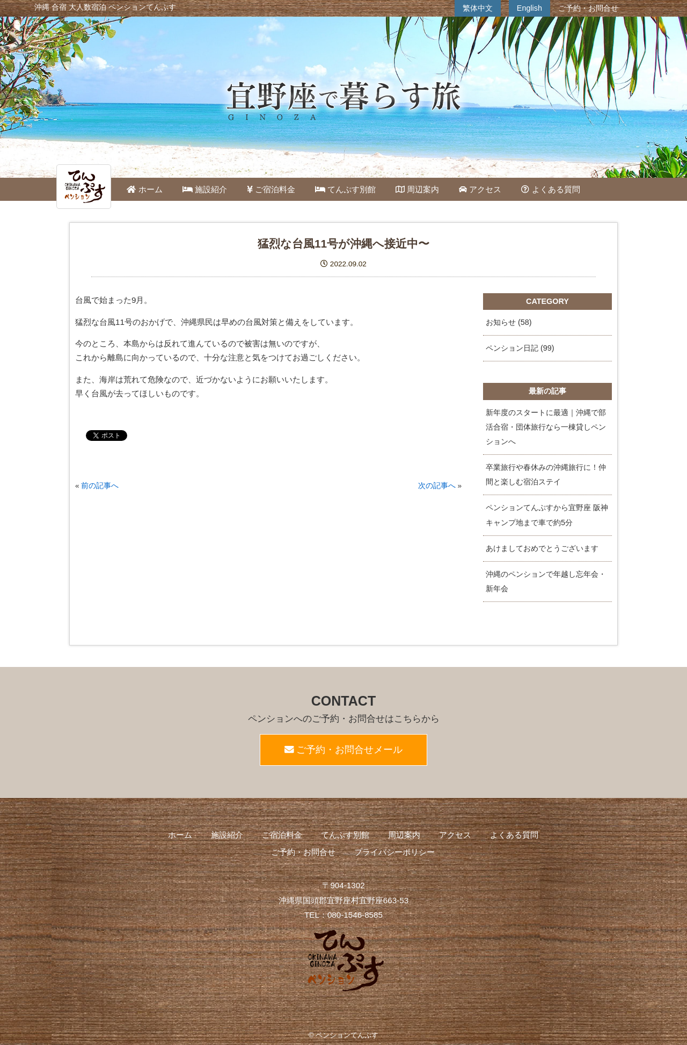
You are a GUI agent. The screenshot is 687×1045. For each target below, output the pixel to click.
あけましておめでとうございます (542, 548)
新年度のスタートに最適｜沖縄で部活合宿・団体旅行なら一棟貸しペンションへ (546, 427)
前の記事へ (100, 486)
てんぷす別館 (345, 189)
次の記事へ (437, 486)
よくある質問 (550, 189)
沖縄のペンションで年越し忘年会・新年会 (546, 581)
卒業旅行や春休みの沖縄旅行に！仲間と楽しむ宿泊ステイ (546, 474)
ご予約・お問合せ (588, 8)
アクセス (480, 189)
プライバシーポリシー (394, 852)
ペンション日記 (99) (520, 348)
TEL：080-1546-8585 (343, 914)
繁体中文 (478, 8)
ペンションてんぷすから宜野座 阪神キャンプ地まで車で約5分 (547, 514)
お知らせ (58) (509, 322)
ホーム (144, 189)
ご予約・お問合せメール (343, 749)
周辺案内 (417, 189)
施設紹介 (204, 189)
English (529, 8)
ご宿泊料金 (271, 189)
